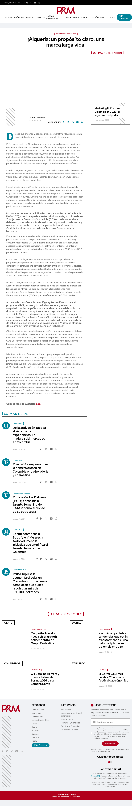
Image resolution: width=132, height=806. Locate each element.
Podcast (85, 17)
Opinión (95, 17)
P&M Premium (123, 17)
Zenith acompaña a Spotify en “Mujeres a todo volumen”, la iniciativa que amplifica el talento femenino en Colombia (30, 543)
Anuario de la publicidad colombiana (71, 714)
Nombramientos (39, 629)
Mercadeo (26, 17)
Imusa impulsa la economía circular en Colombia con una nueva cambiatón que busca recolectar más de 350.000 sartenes (30, 583)
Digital (68, 17)
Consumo (36, 670)
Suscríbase (66, 709)
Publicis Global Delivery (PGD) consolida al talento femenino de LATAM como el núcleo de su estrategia (29, 504)
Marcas (103, 670)
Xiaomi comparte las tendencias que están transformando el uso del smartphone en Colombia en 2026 (113, 640)
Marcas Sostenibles (52, 17)
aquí (39, 403)
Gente (76, 17)
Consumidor (38, 17)
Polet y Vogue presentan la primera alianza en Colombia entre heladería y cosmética (30, 469)
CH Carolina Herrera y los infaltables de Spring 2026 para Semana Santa (45, 679)
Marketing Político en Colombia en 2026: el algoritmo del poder (107, 112)
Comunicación (12, 17)
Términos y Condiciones (71, 723)
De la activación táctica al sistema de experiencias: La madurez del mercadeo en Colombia (29, 435)
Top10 (112, 17)
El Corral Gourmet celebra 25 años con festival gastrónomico (113, 677)
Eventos (104, 17)
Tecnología (105, 629)
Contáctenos (67, 719)
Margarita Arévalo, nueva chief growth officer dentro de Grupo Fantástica (44, 638)
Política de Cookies (69, 729)
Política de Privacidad (70, 726)
